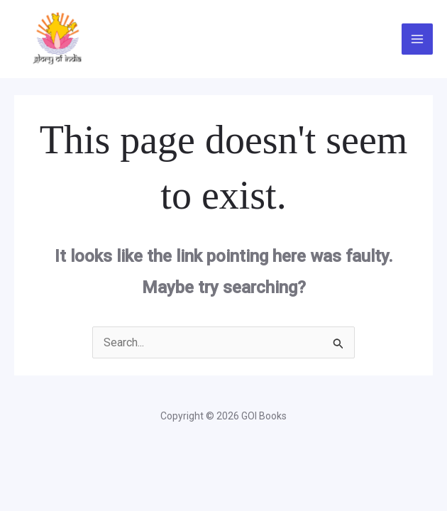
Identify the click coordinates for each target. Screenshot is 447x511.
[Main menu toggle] (417, 39)
